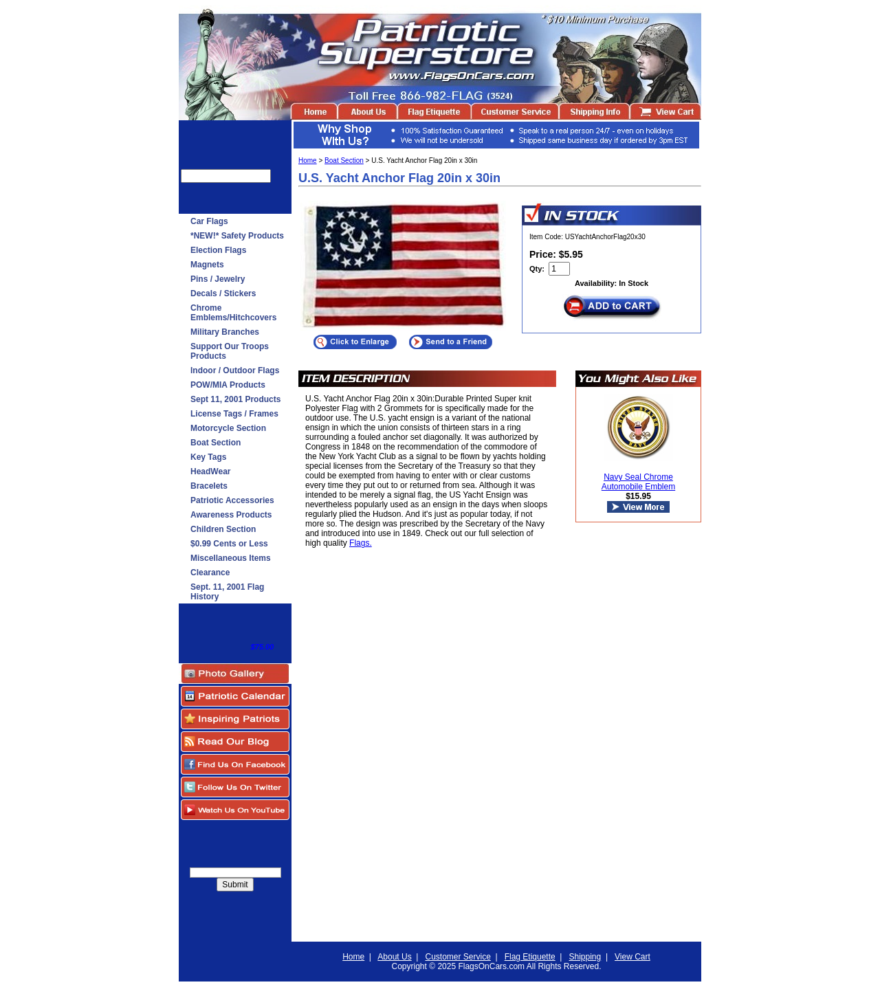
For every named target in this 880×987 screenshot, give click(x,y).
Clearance (210, 572)
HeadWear (210, 471)
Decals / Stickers (223, 293)
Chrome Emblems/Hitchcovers (233, 312)
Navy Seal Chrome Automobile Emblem (638, 481)
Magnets (207, 264)
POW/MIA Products (227, 385)
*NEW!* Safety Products (237, 236)
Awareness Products (231, 515)
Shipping (585, 957)
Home (307, 160)
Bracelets (209, 486)
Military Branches (224, 332)
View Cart (632, 957)
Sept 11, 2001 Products (235, 399)
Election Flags (218, 250)
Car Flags (209, 221)
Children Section (223, 529)
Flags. (360, 543)
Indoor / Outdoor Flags (234, 370)
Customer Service (457, 957)
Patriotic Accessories (232, 500)
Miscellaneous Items (230, 558)
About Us (394, 957)
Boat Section (215, 442)
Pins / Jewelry (217, 279)
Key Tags (208, 457)
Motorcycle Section (228, 428)
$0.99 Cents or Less (229, 543)
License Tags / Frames (234, 414)
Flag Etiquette (530, 957)
